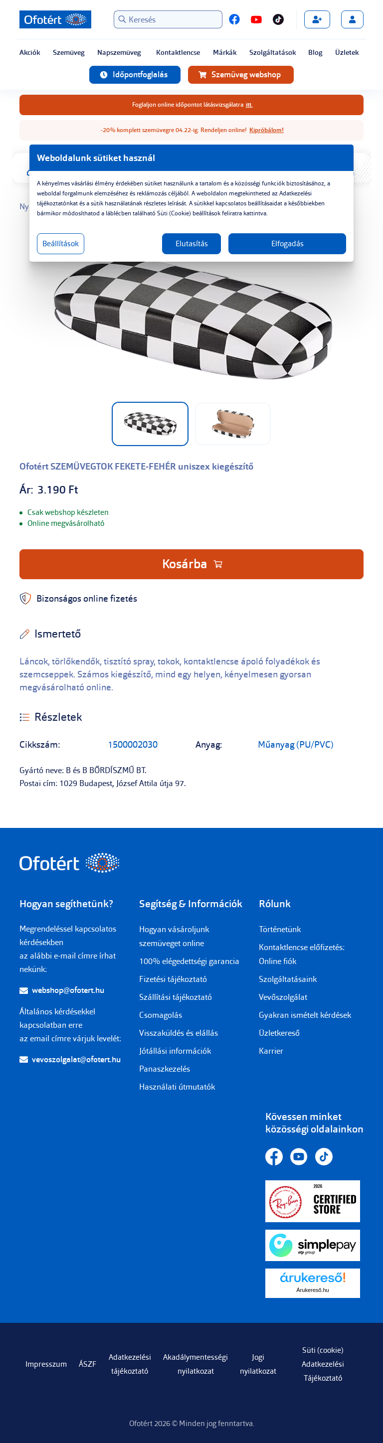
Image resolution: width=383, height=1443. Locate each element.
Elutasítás (192, 244)
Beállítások (60, 244)
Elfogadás (287, 244)
